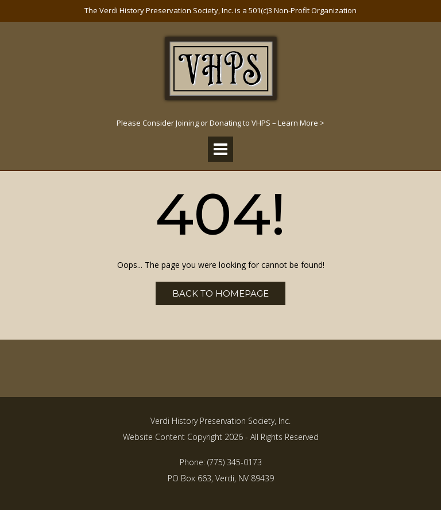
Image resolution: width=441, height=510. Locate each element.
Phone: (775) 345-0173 (221, 462)
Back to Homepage (220, 293)
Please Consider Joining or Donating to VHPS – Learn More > (220, 123)
